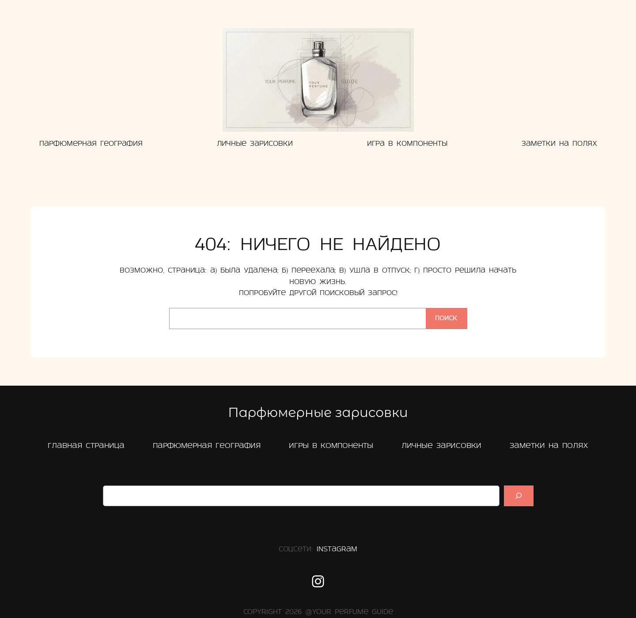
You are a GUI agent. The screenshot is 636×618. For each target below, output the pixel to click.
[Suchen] (518, 495)
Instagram (337, 549)
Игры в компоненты (331, 446)
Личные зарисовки (441, 446)
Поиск (446, 318)
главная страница (86, 446)
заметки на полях (549, 446)
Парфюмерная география (207, 446)
